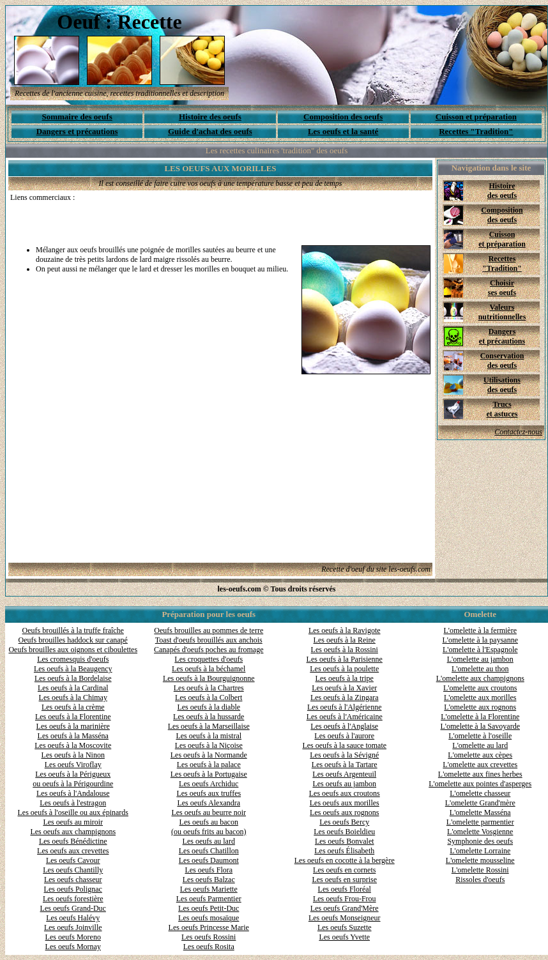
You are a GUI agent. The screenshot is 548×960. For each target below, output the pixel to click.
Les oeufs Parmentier (208, 898)
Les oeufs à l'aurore (344, 735)
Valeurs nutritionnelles (502, 312)
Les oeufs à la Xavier (344, 687)
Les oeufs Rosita (208, 946)
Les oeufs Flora (208, 869)
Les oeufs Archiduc (208, 783)
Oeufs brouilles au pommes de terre (208, 630)
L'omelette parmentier (480, 822)
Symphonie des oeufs (480, 841)
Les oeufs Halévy (73, 917)
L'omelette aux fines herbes (480, 774)
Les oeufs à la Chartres (209, 687)
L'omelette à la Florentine (480, 716)
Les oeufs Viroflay (73, 764)
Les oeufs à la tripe (345, 678)
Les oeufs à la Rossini (344, 649)
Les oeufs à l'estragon (73, 802)
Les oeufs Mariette (209, 889)
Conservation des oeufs (502, 360)
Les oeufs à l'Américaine (345, 716)
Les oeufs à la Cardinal (73, 687)
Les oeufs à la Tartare (344, 764)
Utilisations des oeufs (502, 385)
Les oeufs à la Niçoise (209, 745)
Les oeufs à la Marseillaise (209, 726)
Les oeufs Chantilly (73, 869)
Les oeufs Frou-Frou (344, 898)
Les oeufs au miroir (73, 822)
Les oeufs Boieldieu (344, 831)
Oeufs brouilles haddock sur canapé (73, 640)
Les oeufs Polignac (73, 889)
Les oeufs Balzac (209, 879)
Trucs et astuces (502, 409)
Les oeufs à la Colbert (208, 697)
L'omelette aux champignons (480, 678)
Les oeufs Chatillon (209, 850)
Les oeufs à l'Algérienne (344, 707)
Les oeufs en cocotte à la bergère (344, 860)
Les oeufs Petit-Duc (208, 908)
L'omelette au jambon (480, 659)
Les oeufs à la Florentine (73, 716)
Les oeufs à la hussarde (208, 716)
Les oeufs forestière (73, 898)
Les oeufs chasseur (73, 879)
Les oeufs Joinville (73, 927)
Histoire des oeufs (210, 116)
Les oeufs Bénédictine (73, 841)
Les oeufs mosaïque (208, 917)
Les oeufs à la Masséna (73, 735)
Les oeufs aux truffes (208, 793)
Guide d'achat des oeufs (210, 131)
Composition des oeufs (343, 116)
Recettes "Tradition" (476, 131)
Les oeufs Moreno (73, 937)
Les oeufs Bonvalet (344, 841)
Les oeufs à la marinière (73, 726)
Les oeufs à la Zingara (344, 697)
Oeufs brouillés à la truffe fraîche (73, 630)
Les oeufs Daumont (209, 860)
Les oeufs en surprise (344, 879)
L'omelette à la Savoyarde (480, 726)
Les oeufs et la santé (343, 131)
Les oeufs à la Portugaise (209, 774)
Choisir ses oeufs (502, 287)
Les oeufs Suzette (344, 927)
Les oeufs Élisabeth (344, 850)
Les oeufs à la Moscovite (72, 745)
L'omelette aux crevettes (480, 764)
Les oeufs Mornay (73, 946)
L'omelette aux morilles (480, 697)
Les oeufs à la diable (208, 707)
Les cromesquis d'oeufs (73, 659)
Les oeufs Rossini (208, 937)
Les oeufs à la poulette (344, 668)
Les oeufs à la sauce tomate (344, 745)
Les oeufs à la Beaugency (73, 668)
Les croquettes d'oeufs (208, 659)
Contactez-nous (518, 431)
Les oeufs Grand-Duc (73, 908)
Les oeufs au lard (209, 841)
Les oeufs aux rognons (344, 812)
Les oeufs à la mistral (208, 735)
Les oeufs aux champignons (73, 831)
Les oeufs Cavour (73, 860)
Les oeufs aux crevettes (73, 850)
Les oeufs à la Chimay (73, 697)
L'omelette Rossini (480, 869)
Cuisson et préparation (476, 116)
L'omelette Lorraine (480, 850)
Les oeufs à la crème (73, 707)
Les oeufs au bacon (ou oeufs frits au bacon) (208, 827)
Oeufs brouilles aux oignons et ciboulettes (72, 649)
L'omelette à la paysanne (480, 640)
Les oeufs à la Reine (345, 640)
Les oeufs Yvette (344, 937)
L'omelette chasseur (480, 793)
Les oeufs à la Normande (209, 754)
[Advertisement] (159, 221)
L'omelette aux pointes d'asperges (480, 783)
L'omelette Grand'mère (480, 802)
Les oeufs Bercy (344, 822)
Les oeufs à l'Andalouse (72, 793)
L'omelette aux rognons (480, 707)
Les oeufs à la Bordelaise (73, 678)
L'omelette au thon (480, 668)
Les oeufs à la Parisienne (345, 659)
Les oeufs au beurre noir (208, 812)
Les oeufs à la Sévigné (344, 754)
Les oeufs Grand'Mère (344, 908)
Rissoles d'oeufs (480, 879)
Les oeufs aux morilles (344, 802)
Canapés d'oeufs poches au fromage (208, 649)
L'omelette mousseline (480, 860)
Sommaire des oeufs (77, 116)
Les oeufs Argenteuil (344, 774)
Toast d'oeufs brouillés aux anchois (209, 640)
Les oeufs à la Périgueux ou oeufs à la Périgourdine (73, 779)
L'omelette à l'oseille (480, 735)
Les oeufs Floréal (344, 889)
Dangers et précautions (77, 131)
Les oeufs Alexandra (208, 802)
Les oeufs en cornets (344, 869)
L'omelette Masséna (480, 812)
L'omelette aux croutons (480, 687)
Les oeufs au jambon (344, 783)
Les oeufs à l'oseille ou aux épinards (73, 812)
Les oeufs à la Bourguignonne (209, 678)
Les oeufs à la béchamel (208, 668)
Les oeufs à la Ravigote (344, 630)
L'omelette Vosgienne (480, 831)
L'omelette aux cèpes (480, 754)
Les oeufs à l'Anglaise (344, 726)
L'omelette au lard (480, 745)
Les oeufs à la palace (209, 764)
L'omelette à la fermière (480, 630)
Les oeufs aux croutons (344, 793)
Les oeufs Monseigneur (344, 917)
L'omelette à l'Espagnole (480, 649)
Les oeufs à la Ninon (73, 754)
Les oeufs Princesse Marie (209, 927)
